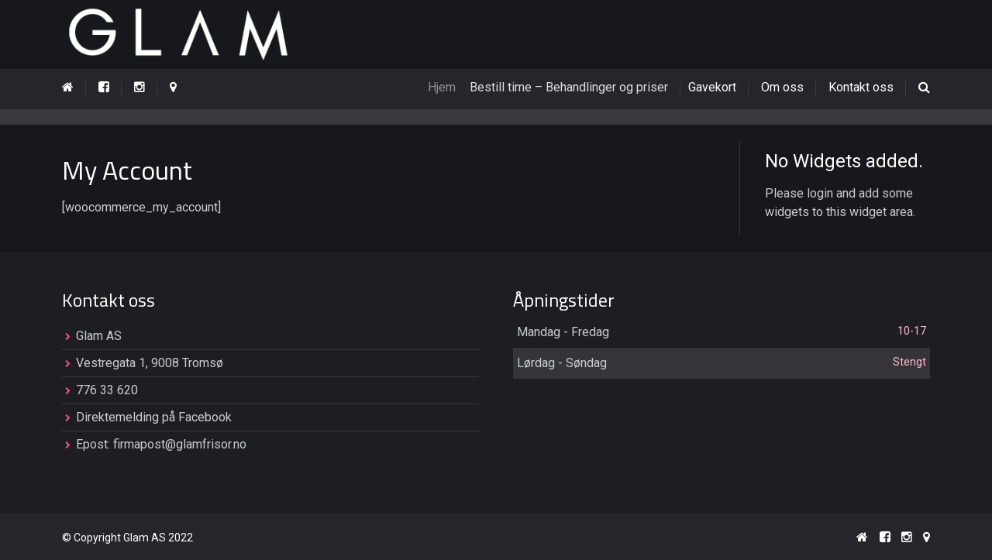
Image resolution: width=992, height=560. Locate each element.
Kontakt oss (861, 87)
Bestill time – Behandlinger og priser (583, 87)
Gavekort (719, 87)
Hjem (455, 87)
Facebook (205, 417)
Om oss (782, 87)
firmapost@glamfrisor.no (179, 444)
